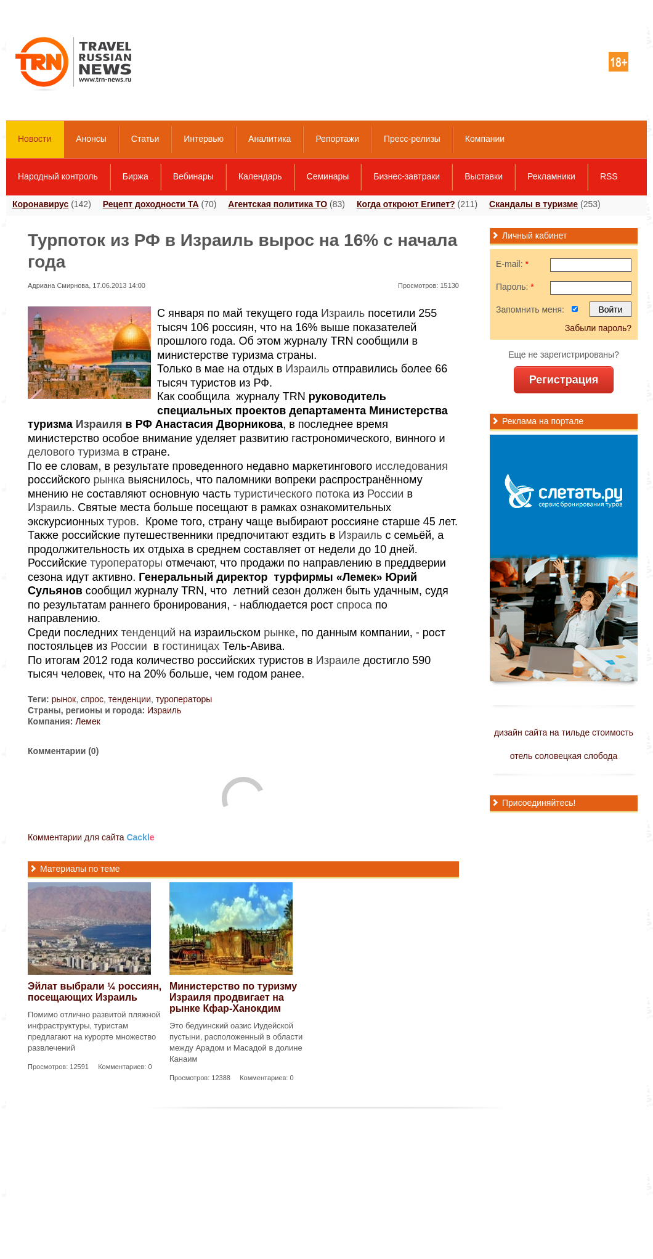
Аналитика (269, 139)
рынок (64, 699)
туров (121, 521)
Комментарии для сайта (91, 837)
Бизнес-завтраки (406, 176)
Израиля (99, 424)
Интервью (204, 139)
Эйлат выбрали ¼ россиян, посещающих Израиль (94, 992)
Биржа (135, 176)
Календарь (260, 176)
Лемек (87, 721)
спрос (92, 699)
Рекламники (551, 176)
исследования (411, 466)
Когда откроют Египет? (406, 204)
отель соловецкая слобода (564, 756)
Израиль (343, 313)
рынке (279, 632)
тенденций (148, 632)
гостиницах (190, 646)
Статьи (145, 139)
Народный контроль (58, 176)
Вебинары (193, 176)
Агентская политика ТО (277, 204)
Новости (34, 139)
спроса (354, 605)
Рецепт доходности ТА (151, 204)
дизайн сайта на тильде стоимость (563, 732)
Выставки (483, 176)
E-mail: (512, 264)
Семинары (328, 176)
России (385, 494)
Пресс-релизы (412, 139)
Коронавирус (40, 204)
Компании (485, 139)
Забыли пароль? (598, 328)
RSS (609, 176)
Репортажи (337, 139)
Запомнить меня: (530, 309)
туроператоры (126, 563)
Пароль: (515, 287)
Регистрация (564, 380)
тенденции (129, 699)
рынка (108, 480)
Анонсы (91, 139)
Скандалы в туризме (533, 204)
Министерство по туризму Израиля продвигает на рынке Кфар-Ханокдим (233, 997)
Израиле (338, 660)
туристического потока (292, 494)
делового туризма (74, 452)
